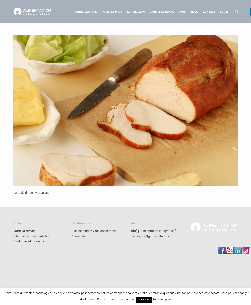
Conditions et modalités (29, 241)
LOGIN (224, 11)
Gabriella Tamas (162, 11)
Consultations (86, 11)
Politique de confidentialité (31, 236)
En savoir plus (162, 299)
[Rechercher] (236, 12)
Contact (209, 11)
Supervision (136, 11)
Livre (182, 11)
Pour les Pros (112, 11)
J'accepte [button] (144, 299)
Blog (194, 11)
